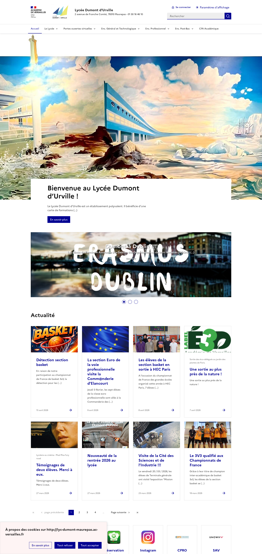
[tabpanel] (131, 265)
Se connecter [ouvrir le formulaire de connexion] (183, 7)
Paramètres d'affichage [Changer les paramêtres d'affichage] (214, 7)
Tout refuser (65, 545)
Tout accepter (90, 545)
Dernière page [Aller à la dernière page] (137, 512)
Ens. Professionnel (155, 28)
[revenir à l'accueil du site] (109, 10)
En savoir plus (40, 545)
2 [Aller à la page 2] (79, 512)
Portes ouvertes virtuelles (77, 28)
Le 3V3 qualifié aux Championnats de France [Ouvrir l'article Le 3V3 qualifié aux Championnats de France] (206, 460)
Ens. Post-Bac (182, 28)
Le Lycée (49, 28)
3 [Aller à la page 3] (87, 512)
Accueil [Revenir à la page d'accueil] (35, 28)
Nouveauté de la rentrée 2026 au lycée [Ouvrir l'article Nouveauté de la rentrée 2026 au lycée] (102, 460)
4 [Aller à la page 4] (95, 512)
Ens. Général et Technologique (118, 28)
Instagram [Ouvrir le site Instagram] (148, 550)
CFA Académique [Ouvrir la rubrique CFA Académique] (209, 28)
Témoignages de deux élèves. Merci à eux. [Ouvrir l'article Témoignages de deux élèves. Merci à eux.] (54, 469)
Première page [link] (33, 512)
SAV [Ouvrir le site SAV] (216, 550)
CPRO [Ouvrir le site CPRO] (182, 550)
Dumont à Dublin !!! (131, 246)
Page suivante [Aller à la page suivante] (118, 512)
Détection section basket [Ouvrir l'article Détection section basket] (52, 362)
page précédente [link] (54, 512)
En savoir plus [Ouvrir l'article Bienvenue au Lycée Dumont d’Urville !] (59, 220)
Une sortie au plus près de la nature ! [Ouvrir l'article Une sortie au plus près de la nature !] (206, 372)
